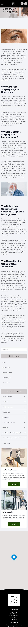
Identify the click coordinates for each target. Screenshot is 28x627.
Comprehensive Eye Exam (14, 625)
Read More (14, 484)
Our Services (6, 367)
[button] (2, 4)
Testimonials (7, 377)
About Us (5, 362)
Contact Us (6, 383)
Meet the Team (7, 372)
